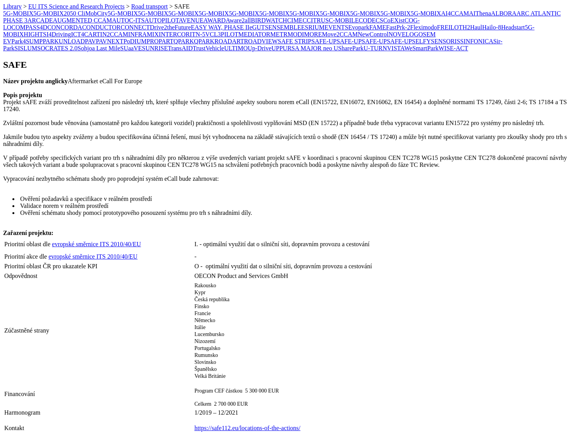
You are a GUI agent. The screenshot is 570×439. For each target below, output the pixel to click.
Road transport (149, 6)
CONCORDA (64, 27)
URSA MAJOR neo (308, 48)
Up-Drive (259, 48)
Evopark (358, 27)
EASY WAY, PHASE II (220, 27)
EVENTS (336, 27)
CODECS (371, 20)
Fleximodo (423, 27)
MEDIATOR (254, 34)
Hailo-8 (491, 27)
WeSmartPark (421, 48)
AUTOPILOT (162, 20)
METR (278, 34)
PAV (90, 41)
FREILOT (450, 27)
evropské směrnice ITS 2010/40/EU (96, 244)
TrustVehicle (208, 48)
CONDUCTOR (101, 27)
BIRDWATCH (269, 20)
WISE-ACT (453, 48)
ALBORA (504, 13)
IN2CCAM (114, 34)
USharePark (348, 48)
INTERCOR (174, 34)
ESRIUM (312, 27)
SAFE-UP (323, 41)
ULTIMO (236, 48)
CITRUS (318, 20)
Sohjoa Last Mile (98, 48)
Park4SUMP (27, 41)
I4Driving (58, 34)
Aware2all (238, 20)
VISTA (396, 48)
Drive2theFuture (170, 27)
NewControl (373, 34)
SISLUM (25, 48)
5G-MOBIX (18, 13)
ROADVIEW (261, 41)
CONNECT (135, 27)
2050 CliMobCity (85, 13)
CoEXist (394, 20)
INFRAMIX (143, 34)
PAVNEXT (109, 41)
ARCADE (40, 20)
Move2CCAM (340, 34)
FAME (377, 27)
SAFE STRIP (295, 41)
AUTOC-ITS (128, 20)
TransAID (180, 48)
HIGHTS (35, 34)
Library (12, 6)
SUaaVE (131, 48)
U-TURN (375, 48)
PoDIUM (135, 41)
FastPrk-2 (398, 27)
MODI (296, 34)
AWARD (214, 20)
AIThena (480, 13)
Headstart (513, 27)
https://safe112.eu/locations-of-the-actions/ (248, 428)
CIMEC (297, 20)
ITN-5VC (202, 34)
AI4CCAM (455, 13)
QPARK (184, 41)
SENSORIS (445, 41)
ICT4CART (85, 34)
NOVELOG (403, 34)
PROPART (160, 41)
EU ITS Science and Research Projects (76, 6)
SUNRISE (155, 48)
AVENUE (191, 20)
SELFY (421, 41)
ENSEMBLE (285, 27)
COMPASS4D (29, 27)
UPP (277, 48)
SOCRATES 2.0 (57, 48)
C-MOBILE (343, 20)
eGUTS (259, 27)
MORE (313, 34)
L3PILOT (226, 34)
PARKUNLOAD (64, 41)
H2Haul (472, 27)
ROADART (229, 41)
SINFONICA (476, 41)
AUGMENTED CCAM (82, 20)
